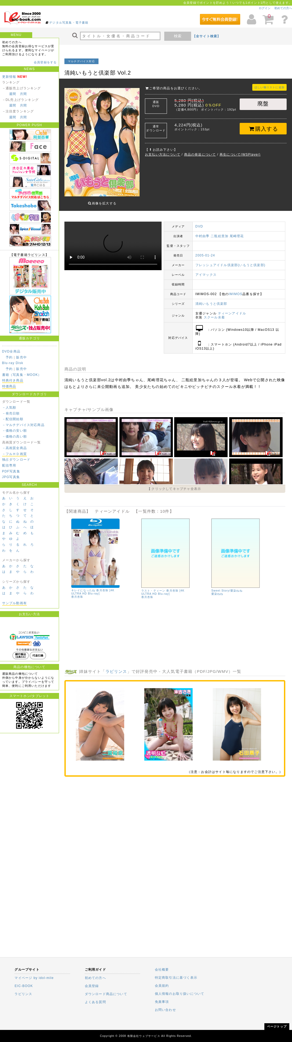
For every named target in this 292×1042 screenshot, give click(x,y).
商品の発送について (200, 154)
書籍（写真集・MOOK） (22, 375)
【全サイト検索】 (206, 36)
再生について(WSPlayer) (240, 154)
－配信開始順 (12, 419)
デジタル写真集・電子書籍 (68, 22)
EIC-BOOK (23, 986)
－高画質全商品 (14, 448)
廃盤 (263, 104)
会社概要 (162, 969)
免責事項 (162, 1002)
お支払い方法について (162, 154)
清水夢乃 (76, 634)
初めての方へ (283, 8)
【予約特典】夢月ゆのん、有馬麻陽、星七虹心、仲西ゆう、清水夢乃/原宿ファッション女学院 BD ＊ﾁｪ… (93, 626)
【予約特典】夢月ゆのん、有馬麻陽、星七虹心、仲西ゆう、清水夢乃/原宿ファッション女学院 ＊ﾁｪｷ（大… (234, 586)
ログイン (265, 8)
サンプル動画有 (14, 603)
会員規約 (162, 986)
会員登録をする (45, 62)
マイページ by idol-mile (34, 978)
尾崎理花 (237, 232)
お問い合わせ (165, 1010)
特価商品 (9, 386)
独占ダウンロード (16, 459)
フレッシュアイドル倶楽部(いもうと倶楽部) (230, 261)
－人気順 (9, 407)
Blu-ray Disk (12, 363)
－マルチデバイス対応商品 (23, 425)
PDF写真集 (11, 471)
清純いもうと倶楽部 (211, 300)
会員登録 (92, 986)
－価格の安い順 (14, 430)
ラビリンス (116, 667)
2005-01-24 (205, 251)
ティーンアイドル (232, 309)
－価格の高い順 (14, 436)
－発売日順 (11, 413)
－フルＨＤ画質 (14, 454)
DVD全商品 (11, 351)
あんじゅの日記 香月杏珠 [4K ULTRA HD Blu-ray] (160, 588)
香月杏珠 (146, 593)
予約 (9, 357)
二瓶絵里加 (219, 232)
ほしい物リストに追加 (269, 87)
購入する (263, 129)
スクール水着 (214, 313)
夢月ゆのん (102, 637)
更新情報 (9, 77)
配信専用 (9, 465)
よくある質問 (95, 1002)
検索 (177, 36)
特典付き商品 (12, 380)
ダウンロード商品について (106, 994)
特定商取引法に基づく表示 (176, 977)
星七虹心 (102, 634)
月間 (23, 94)
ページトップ (277, 1026)
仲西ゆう (89, 634)
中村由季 (202, 232)
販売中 (21, 357)
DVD (199, 222)
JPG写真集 (11, 477)
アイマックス (206, 271)
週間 (12, 94)
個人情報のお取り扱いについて (180, 994)
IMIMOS (235, 290)
